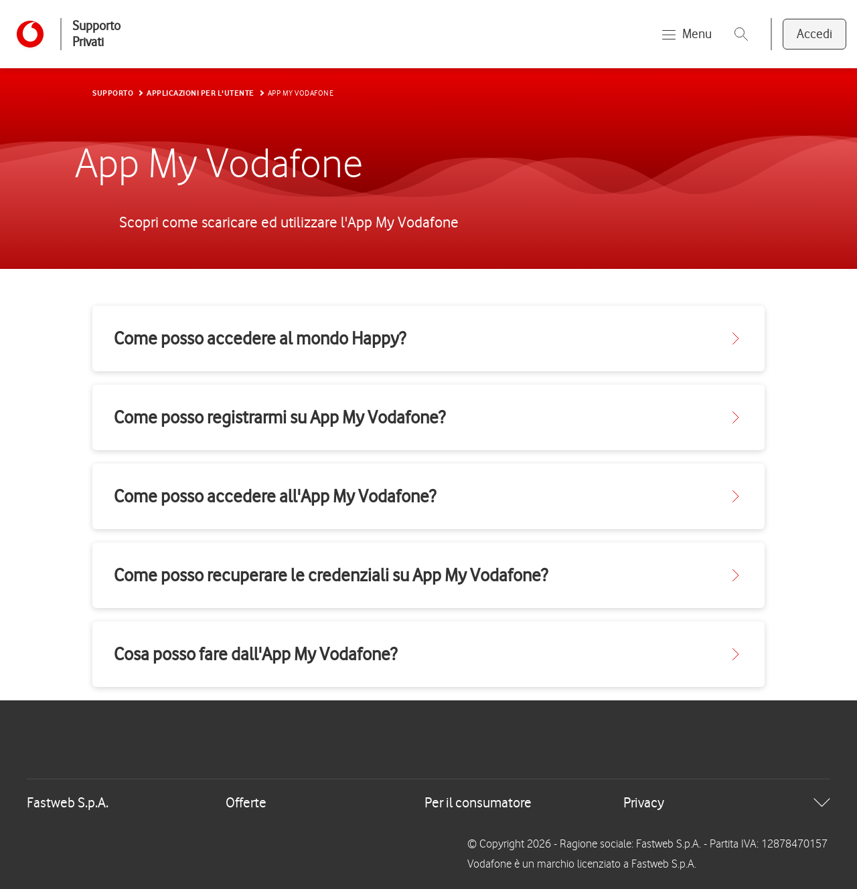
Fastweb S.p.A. (67, 802)
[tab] (428, 802)
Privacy (643, 802)
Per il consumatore (478, 802)
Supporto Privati (96, 34)
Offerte (246, 802)
